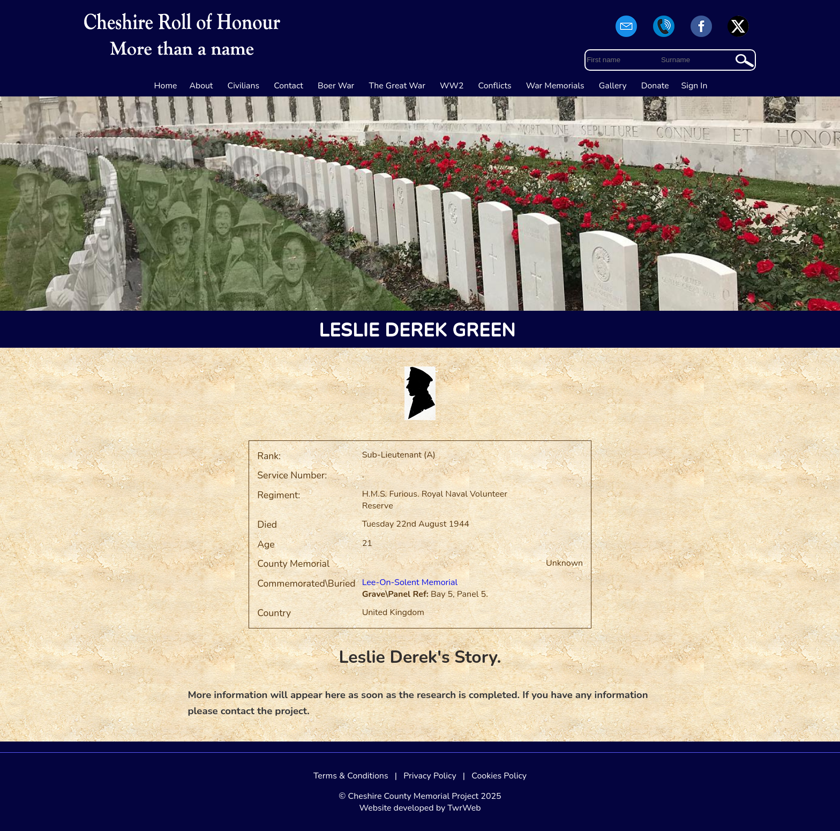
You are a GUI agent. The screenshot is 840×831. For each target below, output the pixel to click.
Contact (288, 86)
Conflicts (495, 86)
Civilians (244, 86)
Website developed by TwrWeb (420, 808)
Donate (655, 86)
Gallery (613, 86)
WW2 (451, 86)
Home (165, 86)
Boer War (336, 86)
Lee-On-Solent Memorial (410, 582)
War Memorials (555, 86)
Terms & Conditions (350, 776)
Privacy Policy (429, 776)
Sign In (694, 86)
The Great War (397, 86)
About (201, 86)
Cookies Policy (499, 776)
